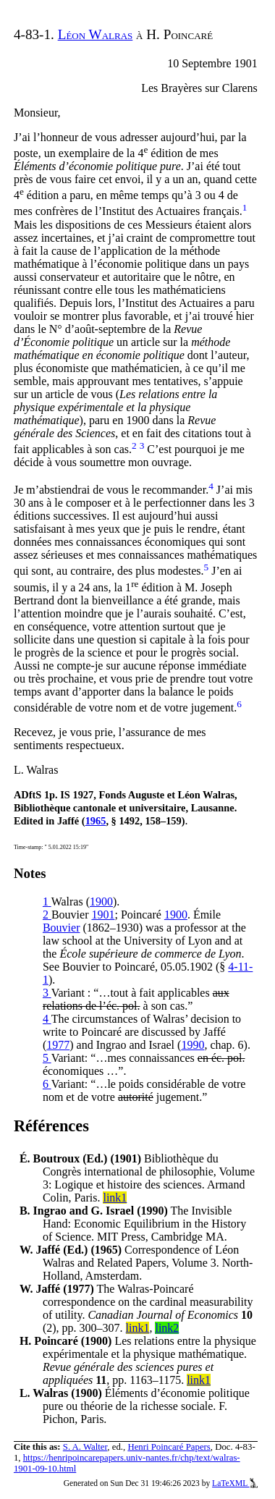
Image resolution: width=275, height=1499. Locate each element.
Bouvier (61, 927)
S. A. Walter (85, 1447)
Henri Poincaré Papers (168, 1447)
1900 (101, 901)
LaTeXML (235, 1483)
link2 (167, 1328)
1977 (57, 1045)
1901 (102, 914)
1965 (95, 821)
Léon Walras (95, 34)
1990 (192, 1045)
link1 (115, 1197)
